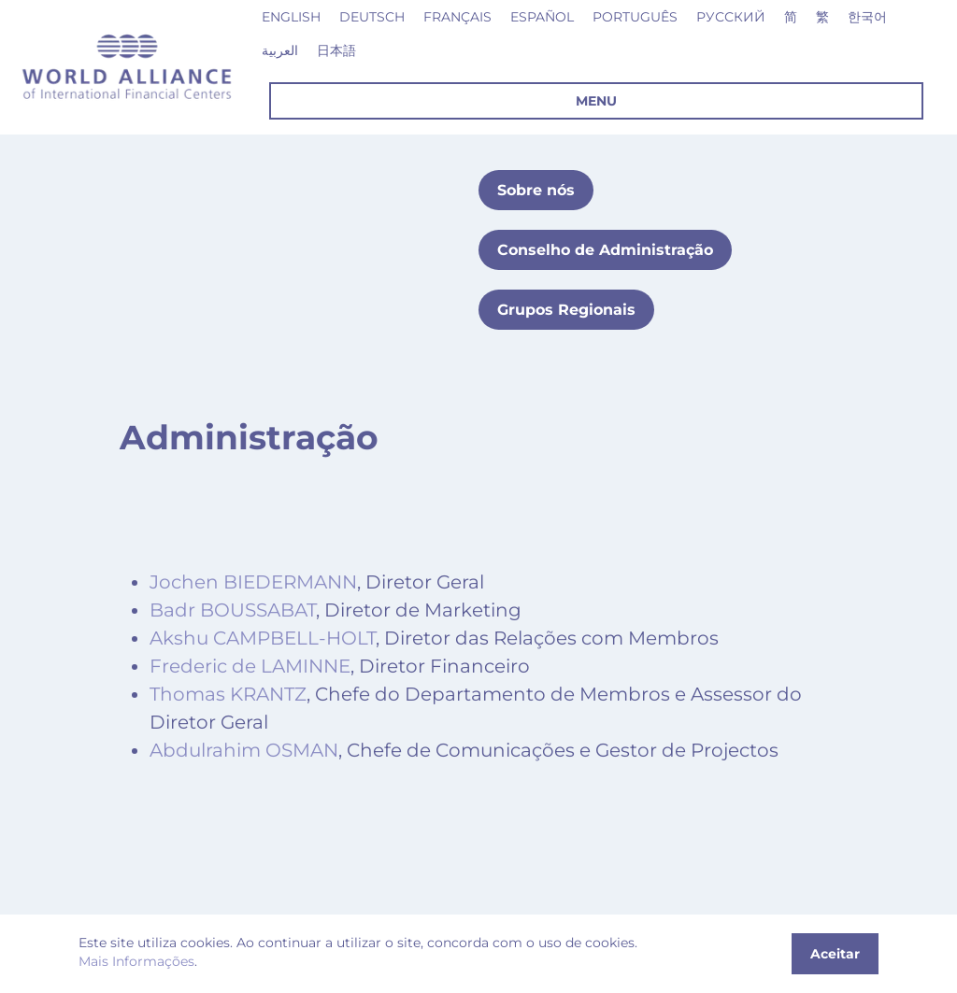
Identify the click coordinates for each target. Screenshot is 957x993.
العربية (280, 50)
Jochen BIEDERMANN (253, 582)
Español (542, 16)
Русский (730, 16)
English (291, 16)
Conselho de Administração (605, 250)
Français (457, 16)
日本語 (336, 50)
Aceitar (835, 953)
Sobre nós (536, 190)
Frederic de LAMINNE (250, 666)
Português (635, 16)
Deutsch (372, 16)
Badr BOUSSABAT (233, 610)
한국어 (867, 16)
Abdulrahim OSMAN (244, 750)
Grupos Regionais (566, 310)
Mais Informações (136, 961)
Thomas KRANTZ (228, 694)
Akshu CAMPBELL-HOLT (263, 638)
